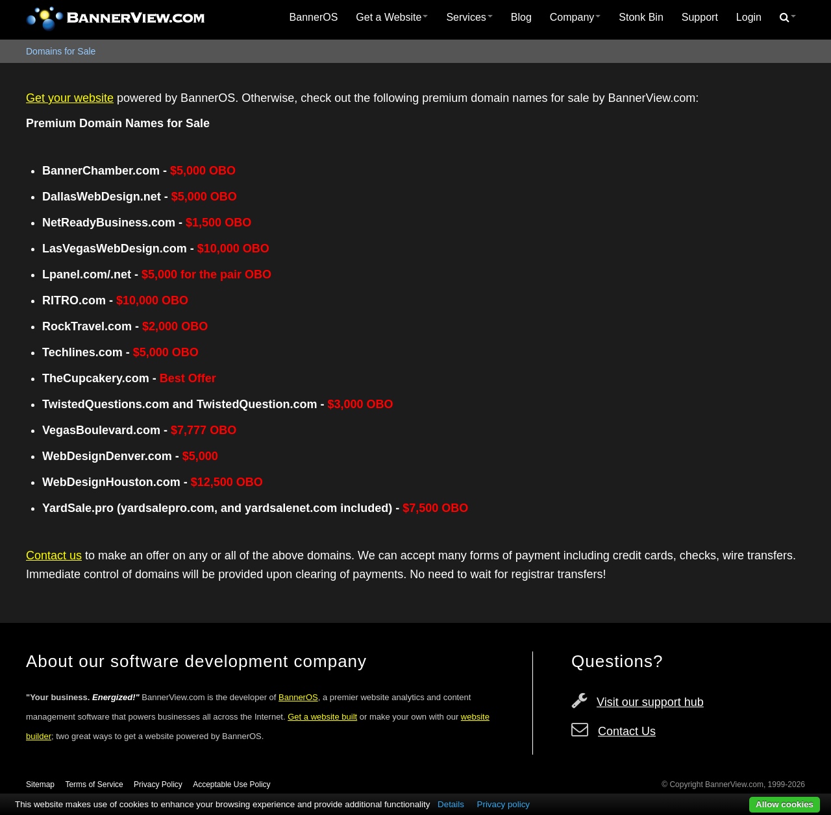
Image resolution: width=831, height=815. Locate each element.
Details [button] (451, 804)
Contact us (54, 555)
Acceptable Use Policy (231, 784)
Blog (521, 17)
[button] (788, 17)
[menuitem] (313, 17)
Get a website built (322, 717)
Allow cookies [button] (784, 804)
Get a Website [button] (392, 17)
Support (700, 17)
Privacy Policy (158, 784)
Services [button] (469, 17)
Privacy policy (503, 804)
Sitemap (40, 784)
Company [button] (575, 17)
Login (749, 17)
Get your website (70, 97)
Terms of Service (94, 784)
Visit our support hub (650, 702)
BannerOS (314, 17)
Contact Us (627, 731)
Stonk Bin (641, 17)
